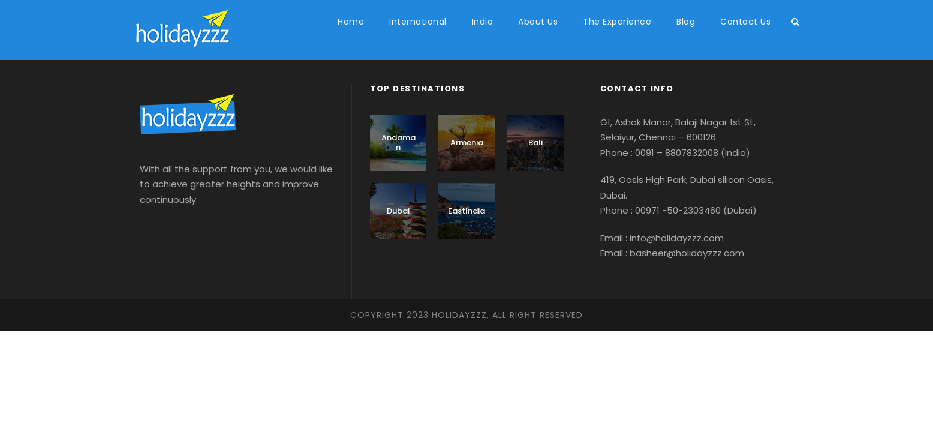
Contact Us (745, 22)
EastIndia (466, 211)
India (482, 22)
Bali (535, 142)
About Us (538, 22)
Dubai (398, 211)
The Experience (617, 22)
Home (351, 22)
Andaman (398, 142)
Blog (685, 22)
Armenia (466, 142)
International (418, 22)
